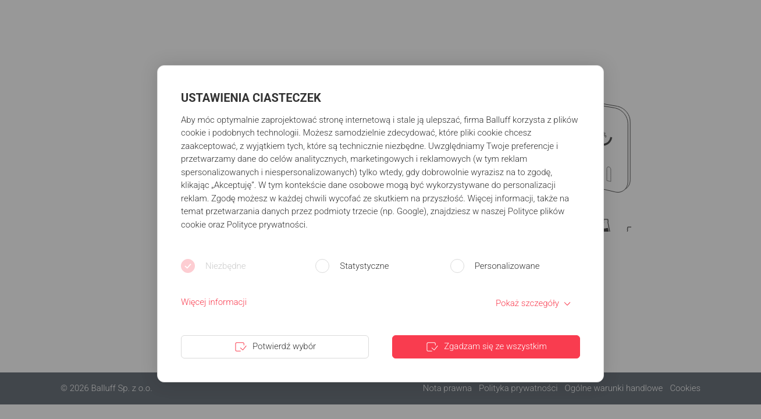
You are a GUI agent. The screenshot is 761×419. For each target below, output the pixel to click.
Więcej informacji (214, 302)
